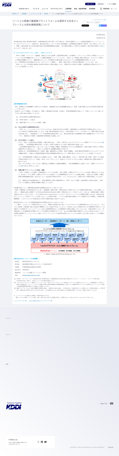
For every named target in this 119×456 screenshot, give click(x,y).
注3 (21, 166)
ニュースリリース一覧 (35, 13)
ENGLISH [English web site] (110, 447)
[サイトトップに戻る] (7, 4)
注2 (102, 142)
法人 (115, 8)
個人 (112, 8)
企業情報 (24, 13)
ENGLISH (100, 4)
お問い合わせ (90, 4)
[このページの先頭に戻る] (106, 403)
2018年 (46, 13)
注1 (101, 46)
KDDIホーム (15, 13)
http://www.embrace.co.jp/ (31, 275)
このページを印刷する (93, 22)
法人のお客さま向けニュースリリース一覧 (41, 300)
